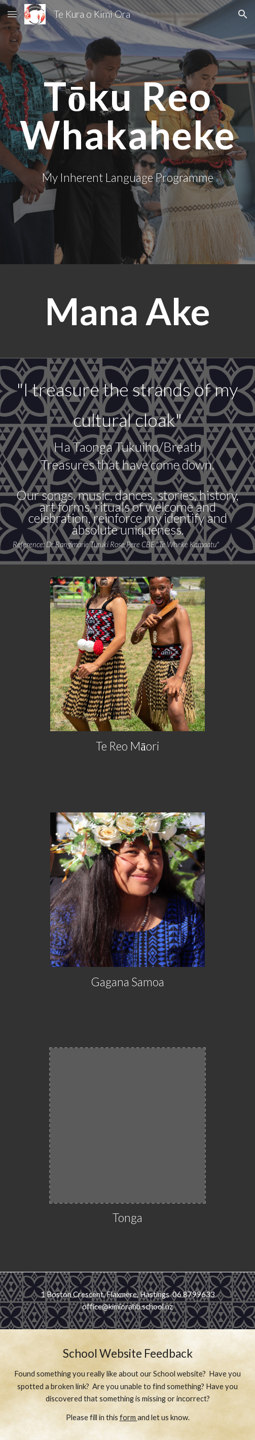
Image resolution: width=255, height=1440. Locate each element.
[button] (12, 14)
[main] (127, 115)
